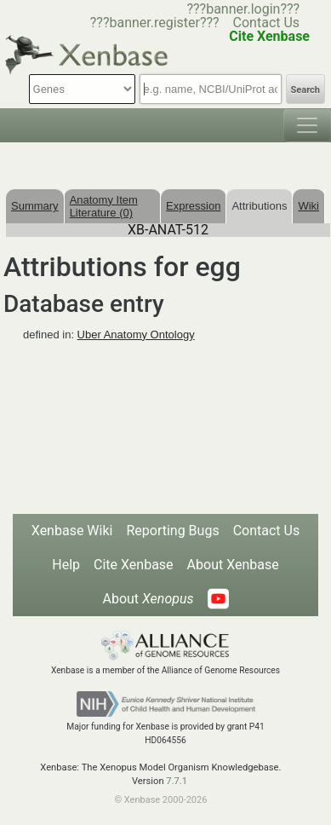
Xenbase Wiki (72, 530)
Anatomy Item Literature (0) (104, 206)
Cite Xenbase (134, 565)
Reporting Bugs (172, 530)
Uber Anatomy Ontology (136, 334)
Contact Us (266, 22)
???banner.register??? (155, 22)
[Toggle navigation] (307, 125)
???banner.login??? (243, 9)
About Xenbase (233, 565)
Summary (35, 205)
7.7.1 (176, 781)
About (147, 599)
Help (66, 565)
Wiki (308, 205)
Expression (193, 205)
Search (305, 89)
